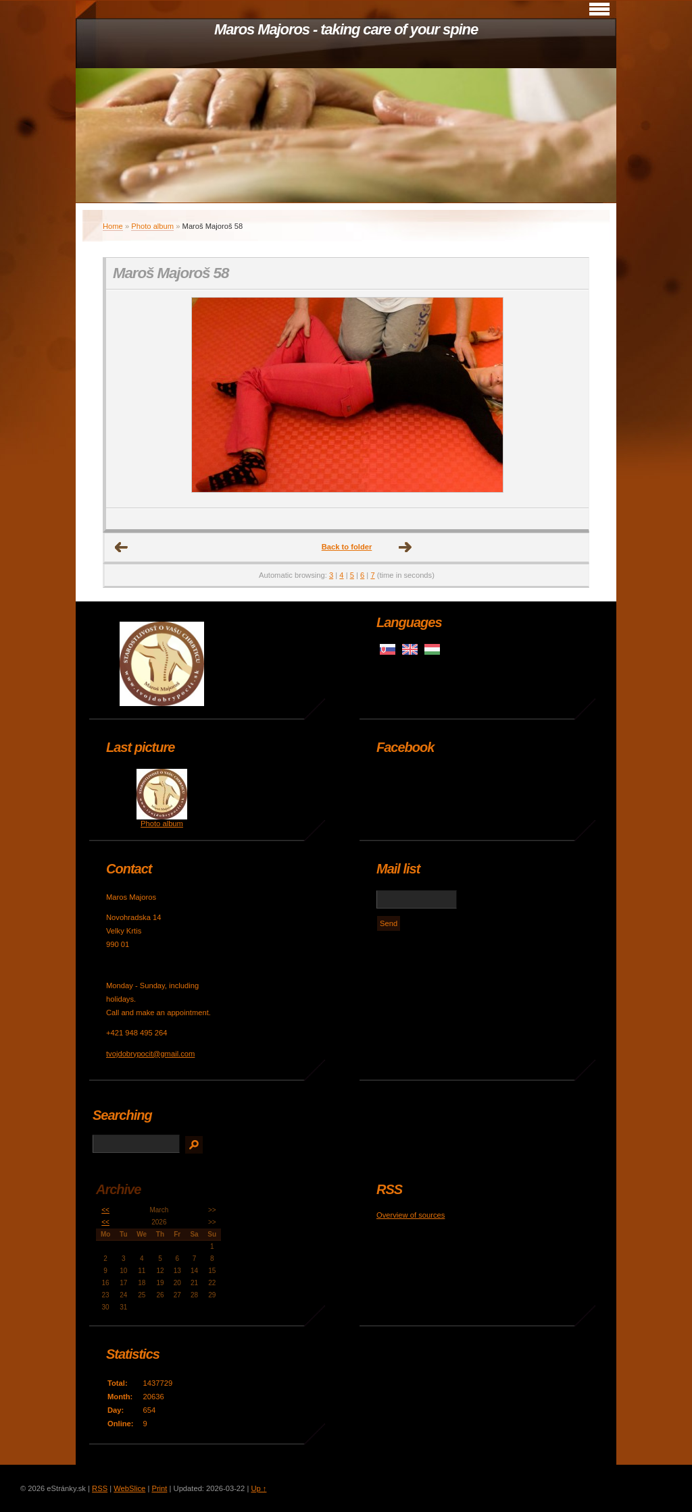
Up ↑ (258, 1488)
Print (159, 1488)
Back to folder (347, 547)
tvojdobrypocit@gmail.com (150, 1054)
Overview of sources (410, 1215)
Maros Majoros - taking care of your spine (346, 29)
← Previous (122, 547)
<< (105, 1210)
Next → (405, 547)
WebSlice (129, 1488)
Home (113, 226)
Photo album (152, 226)
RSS (99, 1488)
